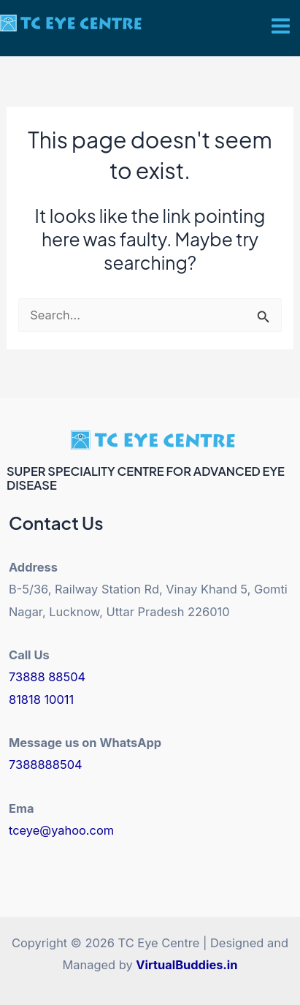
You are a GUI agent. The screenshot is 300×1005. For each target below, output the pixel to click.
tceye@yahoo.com (61, 830)
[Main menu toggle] (280, 26)
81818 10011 (41, 699)
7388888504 (45, 764)
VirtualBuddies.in (186, 964)
